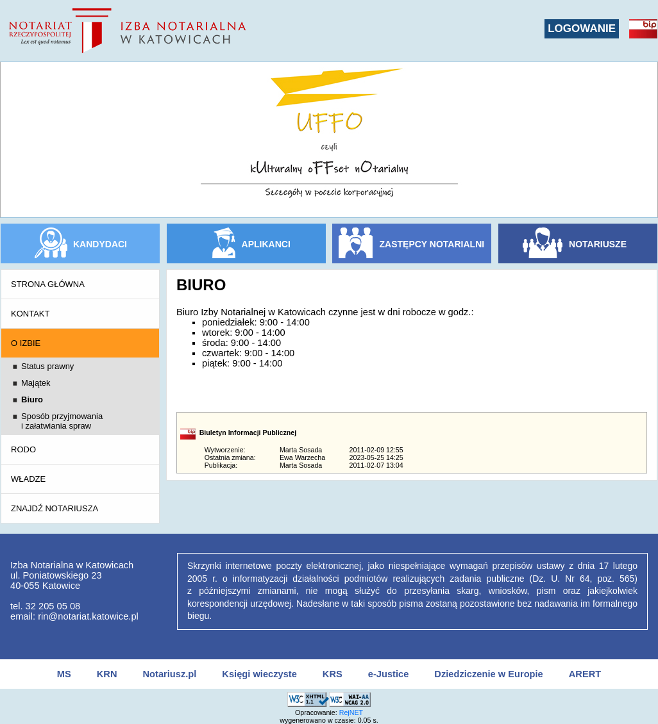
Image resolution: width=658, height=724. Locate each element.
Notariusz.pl (169, 674)
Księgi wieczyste (259, 674)
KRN (107, 674)
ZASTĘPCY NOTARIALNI (432, 244)
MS (64, 674)
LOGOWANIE (582, 28)
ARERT (585, 674)
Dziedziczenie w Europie (488, 674)
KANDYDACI (100, 244)
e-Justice (388, 674)
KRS (332, 674)
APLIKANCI (266, 244)
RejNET (351, 712)
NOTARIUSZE (598, 244)
